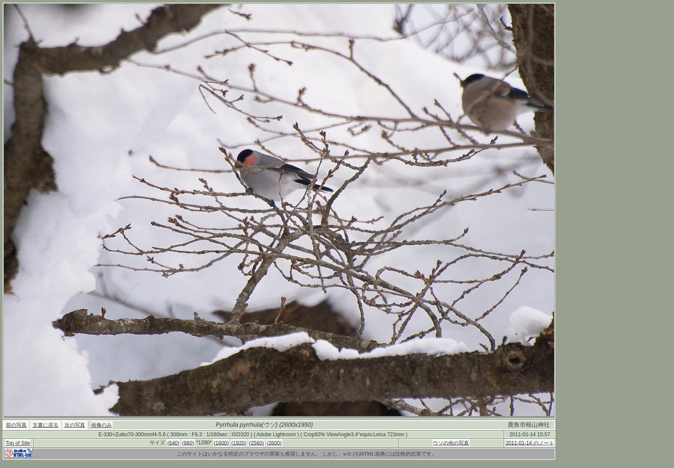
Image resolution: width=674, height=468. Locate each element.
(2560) (256, 443)
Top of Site (18, 443)
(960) (188, 443)
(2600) (274, 443)
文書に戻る (45, 425)
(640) (173, 443)
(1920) (238, 443)
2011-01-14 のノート (530, 443)
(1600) (221, 443)
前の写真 (16, 425)
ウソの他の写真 (451, 443)
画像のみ (101, 425)
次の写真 (74, 425)
